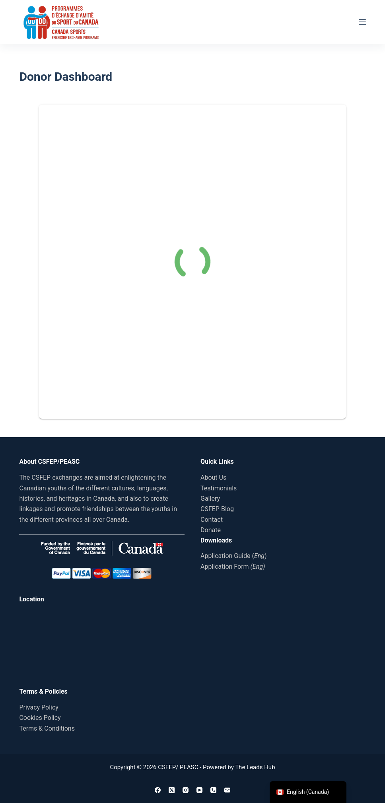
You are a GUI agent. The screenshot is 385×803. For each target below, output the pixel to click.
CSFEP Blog (217, 509)
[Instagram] (186, 790)
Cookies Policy (39, 717)
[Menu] (362, 21)
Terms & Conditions (47, 728)
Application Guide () (233, 556)
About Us (213, 477)
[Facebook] (158, 790)
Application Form (232, 566)
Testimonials (218, 488)
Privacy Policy (38, 707)
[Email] (227, 790)
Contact (211, 519)
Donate (210, 530)
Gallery (210, 498)
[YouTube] (199, 790)
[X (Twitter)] (172, 790)
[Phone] (213, 790)
